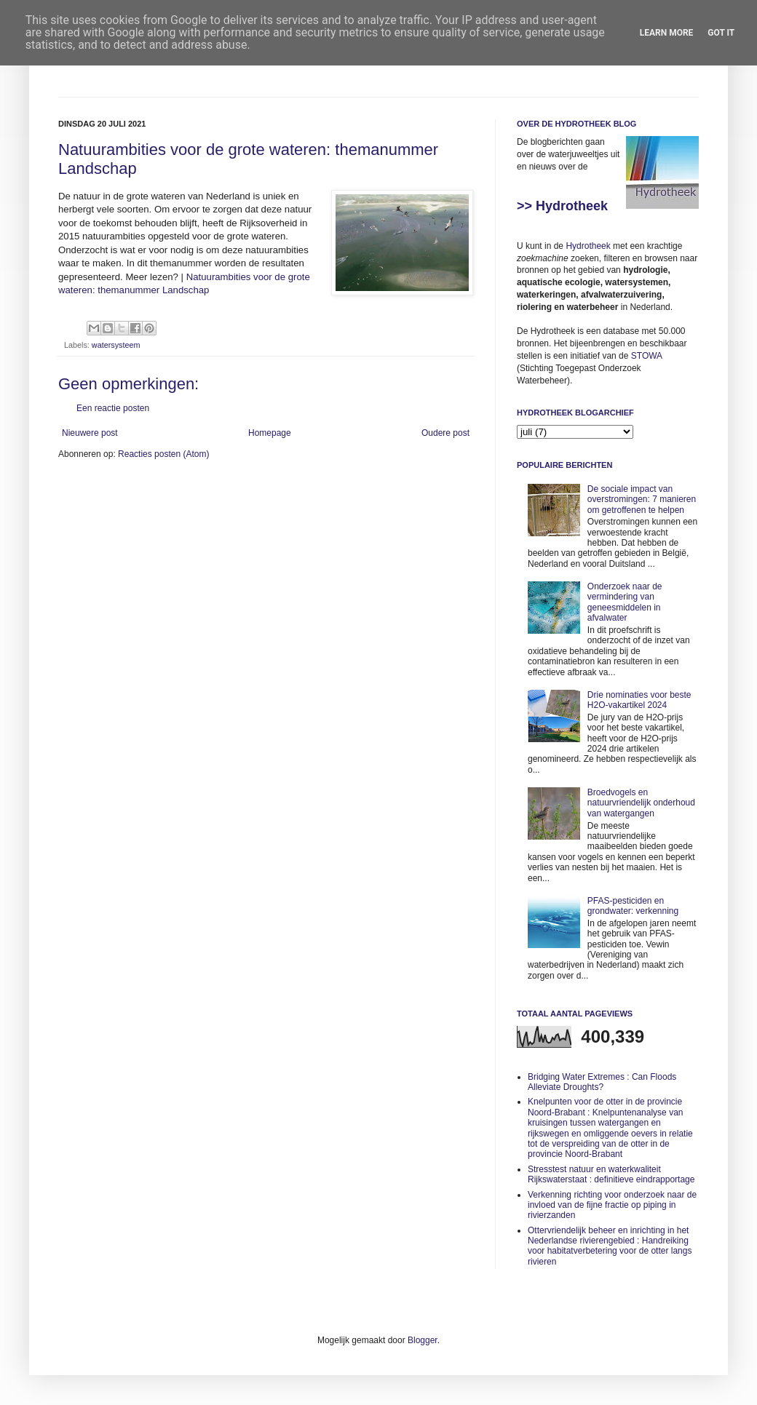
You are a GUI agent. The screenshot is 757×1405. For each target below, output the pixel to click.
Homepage (269, 433)
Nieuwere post (90, 433)
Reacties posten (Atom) (163, 454)
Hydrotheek (588, 246)
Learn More (667, 33)
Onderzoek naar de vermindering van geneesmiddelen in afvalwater (624, 602)
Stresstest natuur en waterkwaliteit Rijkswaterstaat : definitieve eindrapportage (611, 1174)
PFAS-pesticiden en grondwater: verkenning (632, 906)
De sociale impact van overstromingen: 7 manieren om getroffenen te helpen (641, 499)
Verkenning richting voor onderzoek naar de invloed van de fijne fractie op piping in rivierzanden (612, 1205)
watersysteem (116, 345)
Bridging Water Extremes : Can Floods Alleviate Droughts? (602, 1082)
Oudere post (445, 433)
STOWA (646, 356)
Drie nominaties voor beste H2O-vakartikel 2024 (639, 700)
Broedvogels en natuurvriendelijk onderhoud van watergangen (641, 803)
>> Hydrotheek (562, 206)
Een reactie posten (112, 408)
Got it (721, 33)
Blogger (422, 1340)
